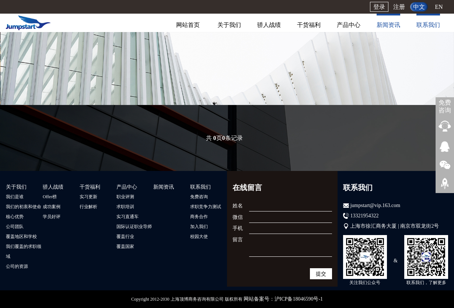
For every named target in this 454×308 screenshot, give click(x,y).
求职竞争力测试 (205, 206)
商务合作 (199, 216)
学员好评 (51, 216)
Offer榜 (50, 196)
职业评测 (125, 196)
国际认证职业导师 (134, 226)
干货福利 (309, 25)
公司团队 (15, 226)
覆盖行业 (125, 236)
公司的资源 (17, 266)
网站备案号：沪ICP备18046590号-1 (283, 299)
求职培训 (125, 206)
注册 (399, 7)
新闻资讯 (388, 25)
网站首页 (188, 25)
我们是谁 (15, 196)
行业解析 (88, 206)
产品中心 (348, 25)
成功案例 (51, 206)
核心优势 (15, 216)
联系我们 (428, 25)
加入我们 (199, 226)
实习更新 (88, 196)
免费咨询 (199, 196)
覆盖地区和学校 (21, 236)
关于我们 (229, 25)
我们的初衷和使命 (23, 206)
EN (439, 7)
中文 (419, 7)
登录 (379, 7)
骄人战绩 (269, 25)
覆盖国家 (125, 246)
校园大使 (199, 236)
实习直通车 (127, 216)
